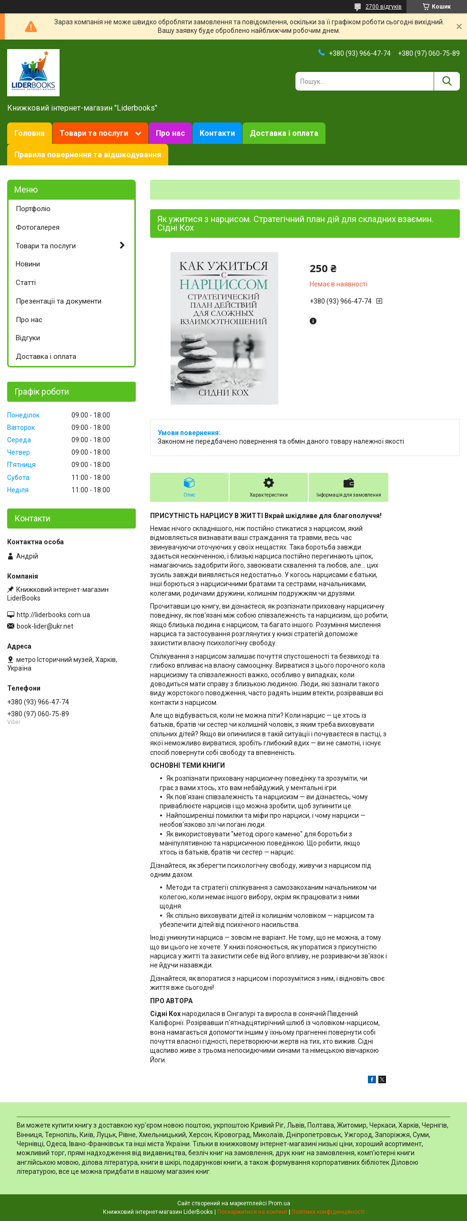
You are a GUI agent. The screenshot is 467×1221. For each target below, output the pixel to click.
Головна (29, 133)
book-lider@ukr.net (45, 626)
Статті (26, 282)
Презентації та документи (59, 301)
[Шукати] (447, 81)
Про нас (170, 133)
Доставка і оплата (284, 133)
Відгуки (28, 338)
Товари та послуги (94, 133)
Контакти (217, 133)
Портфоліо (33, 208)
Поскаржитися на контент (252, 1212)
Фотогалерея (38, 227)
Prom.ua (279, 1203)
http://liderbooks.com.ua (53, 615)
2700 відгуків (383, 6)
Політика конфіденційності (328, 1212)
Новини (28, 264)
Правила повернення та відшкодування (87, 154)
